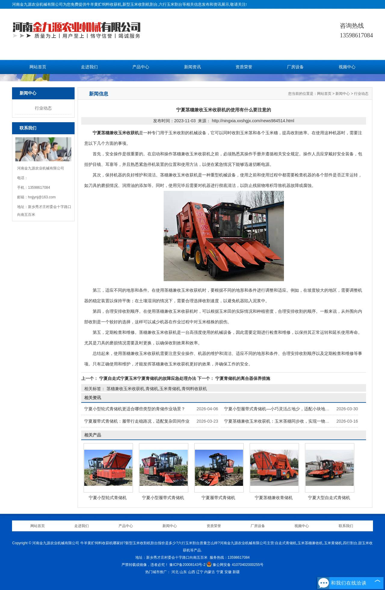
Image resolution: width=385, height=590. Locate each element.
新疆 (236, 572)
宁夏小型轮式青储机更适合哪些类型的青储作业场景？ (134, 408)
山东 (183, 572)
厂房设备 (295, 67)
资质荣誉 (244, 67)
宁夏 (219, 572)
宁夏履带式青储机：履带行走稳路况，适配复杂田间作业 (136, 421)
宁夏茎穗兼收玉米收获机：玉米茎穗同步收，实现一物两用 (279, 421)
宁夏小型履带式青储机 (163, 497)
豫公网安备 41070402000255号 (234, 565)
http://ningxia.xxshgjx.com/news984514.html (253, 120)
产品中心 (140, 67)
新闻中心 (342, 94)
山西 (191, 572)
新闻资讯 (192, 67)
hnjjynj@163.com (42, 197)
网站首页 (37, 67)
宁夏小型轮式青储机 (108, 497)
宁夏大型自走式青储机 (329, 497)
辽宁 (199, 572)
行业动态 (43, 108)
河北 (175, 572)
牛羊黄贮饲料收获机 (104, 4)
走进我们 (89, 67)
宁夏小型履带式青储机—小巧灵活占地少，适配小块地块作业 (281, 408)
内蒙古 (209, 572)
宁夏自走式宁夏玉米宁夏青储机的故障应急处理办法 (147, 378)
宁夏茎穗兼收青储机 (274, 497)
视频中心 (347, 67)
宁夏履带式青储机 (218, 497)
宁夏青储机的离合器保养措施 (242, 378)
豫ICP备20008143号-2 (187, 565)
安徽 (228, 572)
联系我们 (346, 526)
